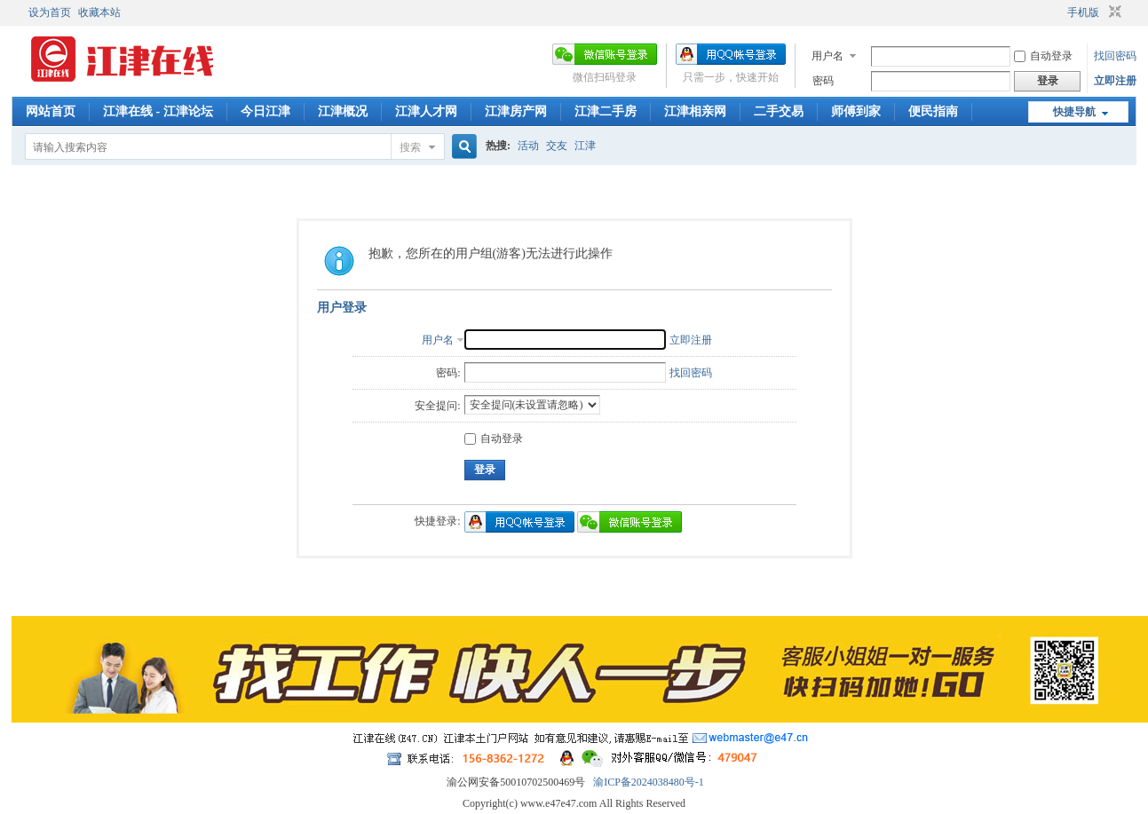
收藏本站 (99, 12)
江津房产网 (516, 111)
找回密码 (1115, 56)
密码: (448, 373)
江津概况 (343, 111)
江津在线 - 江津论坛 (158, 111)
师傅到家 (856, 111)
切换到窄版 (1113, 12)
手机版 (1083, 12)
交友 (556, 145)
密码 (823, 81)
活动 (528, 145)
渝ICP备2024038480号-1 (648, 782)
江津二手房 (605, 111)
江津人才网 (426, 111)
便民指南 (933, 111)
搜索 (410, 147)
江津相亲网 (695, 111)
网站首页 (50, 111)
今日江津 (265, 111)
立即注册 (1115, 81)
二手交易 (779, 111)
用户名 (827, 56)
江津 (585, 145)
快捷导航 (1074, 112)
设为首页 (49, 12)
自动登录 (1043, 56)
